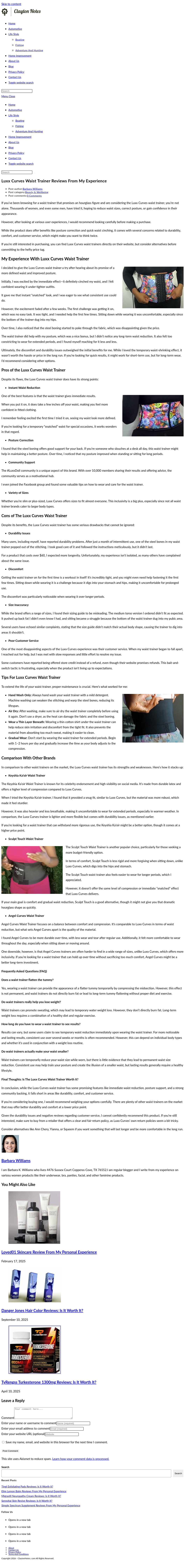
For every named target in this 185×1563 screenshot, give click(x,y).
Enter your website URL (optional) (23, 1436)
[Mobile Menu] (8, 96)
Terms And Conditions (18, 1556)
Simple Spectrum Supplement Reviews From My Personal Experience (40, 1507)
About (11, 1550)
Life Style (13, 115)
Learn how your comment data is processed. (80, 1461)
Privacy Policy (16, 152)
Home (11, 104)
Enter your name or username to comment (28, 1425)
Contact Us (14, 158)
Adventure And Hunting (29, 131)
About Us (13, 142)
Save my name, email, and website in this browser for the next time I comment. (57, 1444)
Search (5, 1469)
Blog (10, 147)
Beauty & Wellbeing (36, 192)
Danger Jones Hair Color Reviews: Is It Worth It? (42, 1310)
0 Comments (34, 195)
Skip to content (11, 4)
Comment (7, 1420)
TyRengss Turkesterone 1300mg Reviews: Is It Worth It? (48, 1382)
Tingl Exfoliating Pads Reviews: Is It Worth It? (27, 1488)
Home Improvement (19, 136)
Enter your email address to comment (25, 1430)
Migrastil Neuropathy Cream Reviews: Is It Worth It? (31, 1498)
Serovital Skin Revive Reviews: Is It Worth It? (26, 1502)
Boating (19, 120)
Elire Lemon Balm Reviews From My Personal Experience (33, 1493)
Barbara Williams (33, 188)
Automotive (15, 109)
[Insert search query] (16, 91)
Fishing (19, 126)
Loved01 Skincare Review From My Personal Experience (49, 1252)
